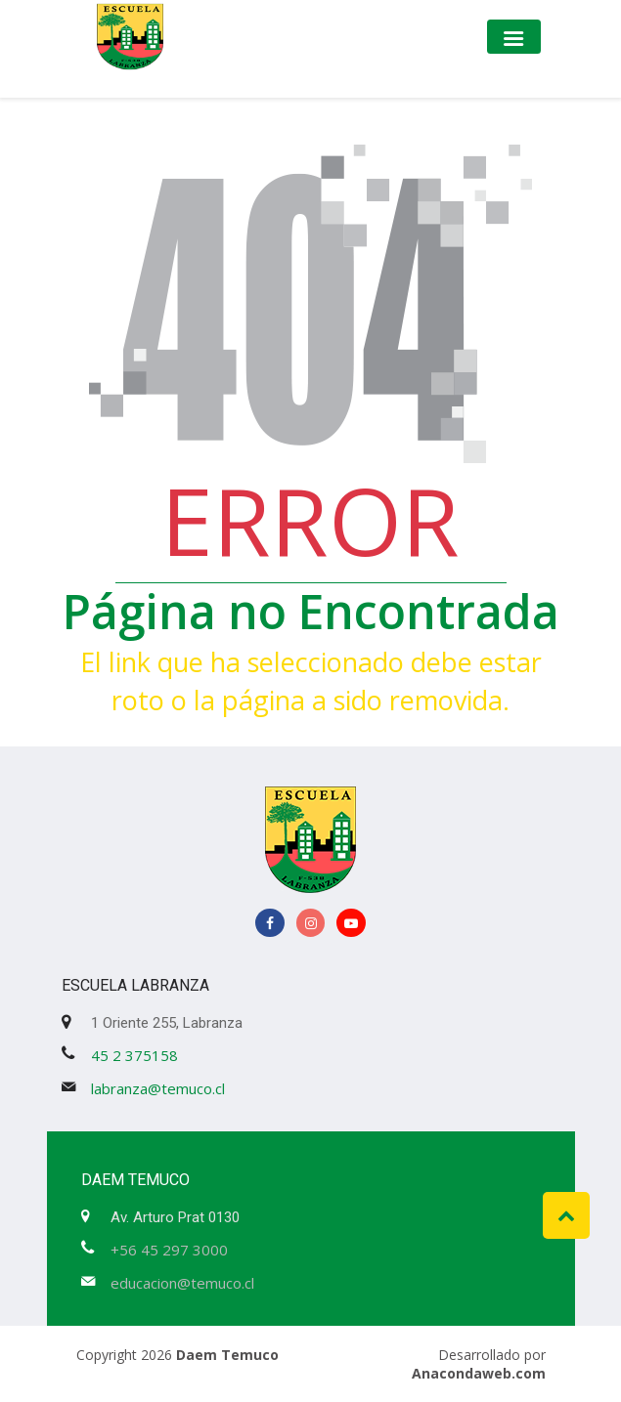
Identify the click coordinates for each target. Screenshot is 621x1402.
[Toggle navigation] (514, 37)
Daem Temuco (227, 1354)
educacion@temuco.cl (182, 1283)
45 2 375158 (134, 1055)
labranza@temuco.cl (158, 1088)
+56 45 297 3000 (169, 1249)
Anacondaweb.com (479, 1373)
